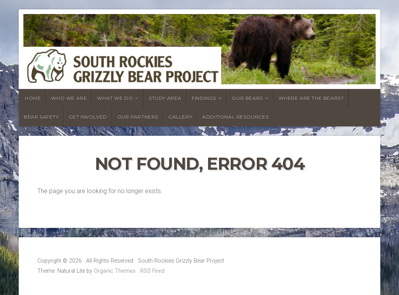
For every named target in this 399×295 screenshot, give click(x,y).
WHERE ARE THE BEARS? (311, 98)
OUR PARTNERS (137, 117)
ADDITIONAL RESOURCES (235, 117)
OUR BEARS (247, 98)
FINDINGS (204, 98)
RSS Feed (152, 271)
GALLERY (180, 117)
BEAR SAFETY (41, 117)
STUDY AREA (165, 98)
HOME (33, 98)
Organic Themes (115, 271)
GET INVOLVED (88, 117)
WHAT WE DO (115, 98)
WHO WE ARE (69, 98)
